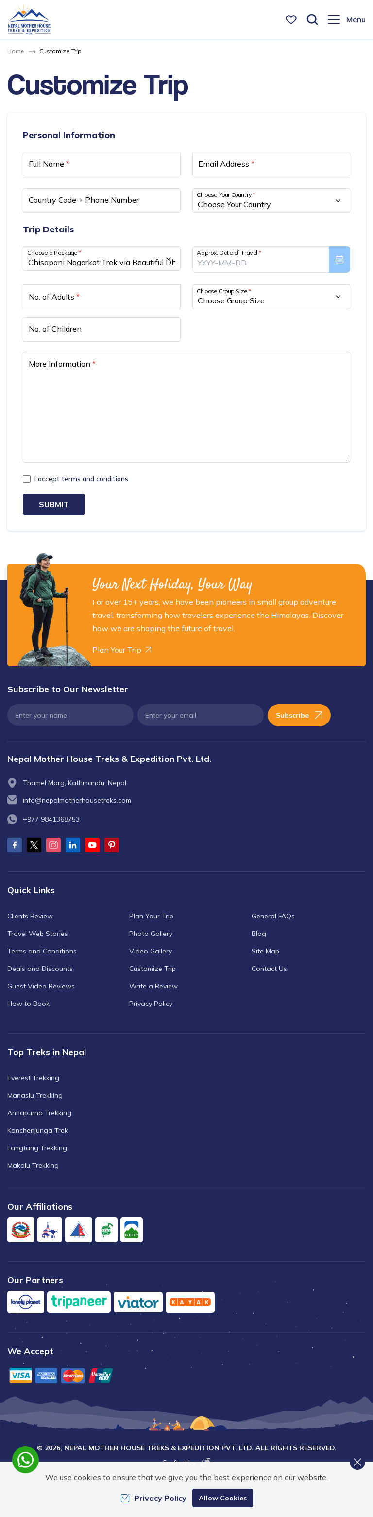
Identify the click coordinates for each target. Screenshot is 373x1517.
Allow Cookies (223, 1498)
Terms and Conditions (42, 951)
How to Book (28, 1003)
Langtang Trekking (37, 1148)
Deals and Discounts (40, 968)
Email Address (226, 164)
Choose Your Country (226, 194)
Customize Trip (152, 968)
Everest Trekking (33, 1078)
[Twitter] (34, 845)
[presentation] (271, 259)
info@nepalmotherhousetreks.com (77, 800)
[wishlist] (291, 19)
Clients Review (30, 916)
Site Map (265, 951)
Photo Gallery (150, 933)
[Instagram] (53, 845)
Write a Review (153, 986)
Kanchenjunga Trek (37, 1130)
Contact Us (269, 968)
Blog (259, 933)
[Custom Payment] (186, 1375)
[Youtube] (92, 845)
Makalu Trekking (33, 1165)
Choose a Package (54, 252)
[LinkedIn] (73, 845)
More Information (62, 364)
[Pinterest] (111, 845)
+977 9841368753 (51, 819)
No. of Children (55, 329)
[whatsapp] (25, 1459)
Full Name (49, 164)
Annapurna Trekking (39, 1113)
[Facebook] (14, 845)
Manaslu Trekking (35, 1095)
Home (15, 50)
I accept (81, 479)
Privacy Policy (150, 1003)
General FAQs (273, 916)
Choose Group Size (224, 290)
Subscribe (299, 715)
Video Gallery (150, 951)
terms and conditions (95, 479)
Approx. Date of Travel (229, 252)
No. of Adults (54, 296)
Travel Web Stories (37, 933)
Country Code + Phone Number (84, 200)
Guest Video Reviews (41, 986)
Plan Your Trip (151, 916)
